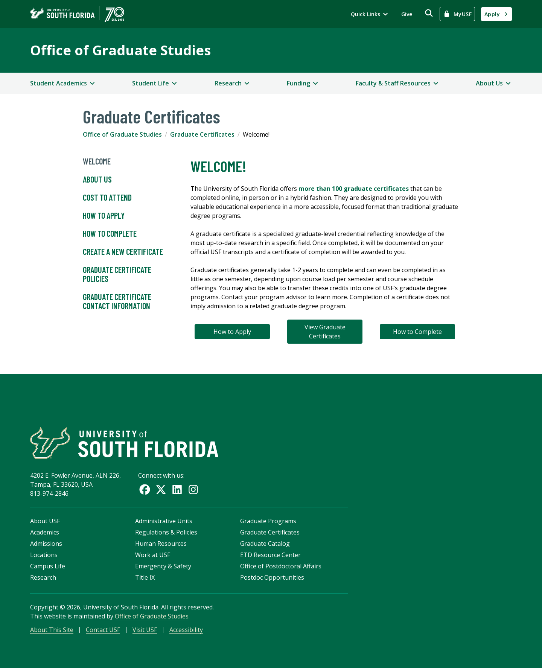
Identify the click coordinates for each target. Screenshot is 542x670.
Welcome (97, 161)
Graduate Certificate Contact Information (117, 301)
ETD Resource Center (270, 556)
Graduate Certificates (202, 134)
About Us (97, 179)
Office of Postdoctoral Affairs (280, 567)
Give (406, 14)
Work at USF (152, 556)
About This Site (51, 631)
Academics (44, 533)
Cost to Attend (107, 197)
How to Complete (110, 233)
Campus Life (47, 567)
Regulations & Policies (166, 533)
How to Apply (104, 215)
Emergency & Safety (163, 567)
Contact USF (103, 631)
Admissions (46, 545)
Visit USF (144, 631)
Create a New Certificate (123, 251)
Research (43, 578)
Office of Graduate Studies (120, 50)
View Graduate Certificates (325, 331)
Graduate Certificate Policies (117, 274)
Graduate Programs (268, 522)
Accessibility (186, 631)
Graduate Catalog (265, 545)
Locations (44, 556)
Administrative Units (163, 522)
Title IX (145, 578)
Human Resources (161, 545)
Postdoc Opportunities (272, 578)
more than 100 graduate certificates (353, 188)
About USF (45, 522)
